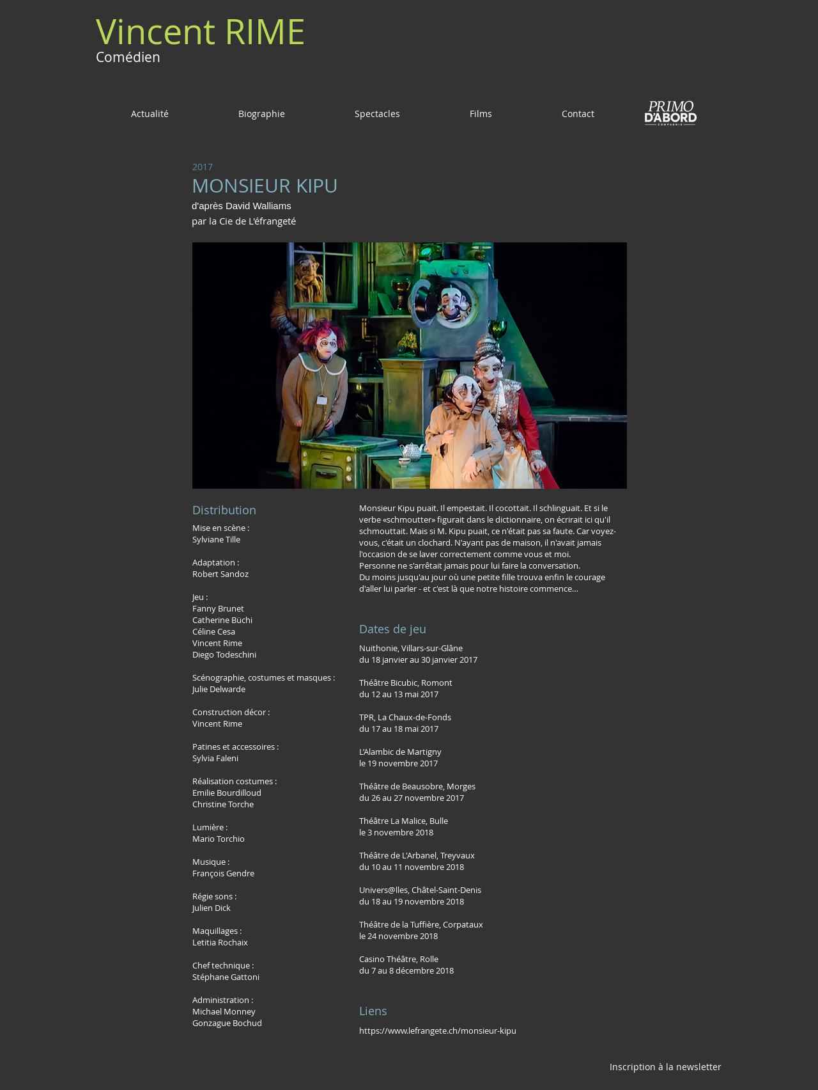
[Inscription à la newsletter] (666, 1066)
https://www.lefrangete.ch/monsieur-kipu (437, 1030)
